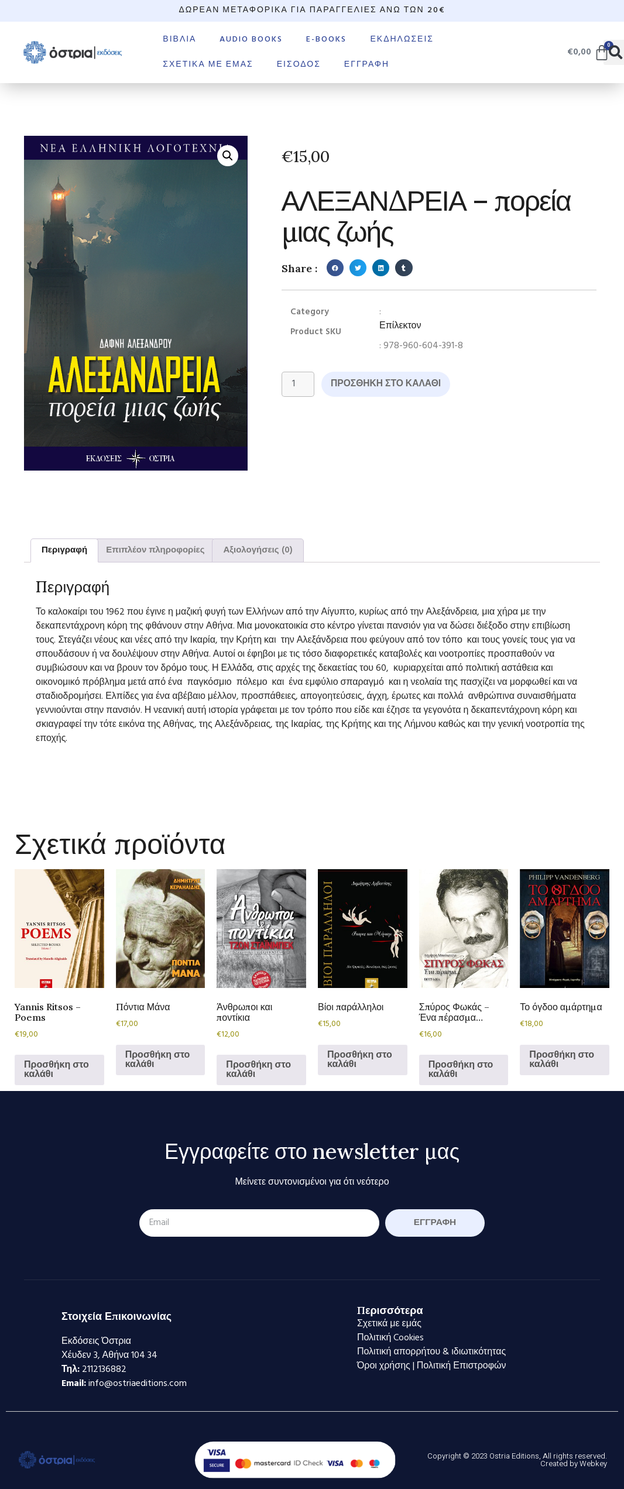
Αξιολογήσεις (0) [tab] (257, 550)
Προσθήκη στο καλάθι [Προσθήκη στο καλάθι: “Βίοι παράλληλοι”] (359, 1060)
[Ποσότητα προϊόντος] (299, 384)
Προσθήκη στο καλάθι (388, 384)
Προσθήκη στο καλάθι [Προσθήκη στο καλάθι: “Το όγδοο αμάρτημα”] (561, 1060)
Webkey (593, 1463)
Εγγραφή (366, 64)
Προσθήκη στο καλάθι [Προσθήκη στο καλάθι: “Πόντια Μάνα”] (157, 1060)
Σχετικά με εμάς (208, 64)
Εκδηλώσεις (402, 39)
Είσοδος (299, 64)
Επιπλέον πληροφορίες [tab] (155, 550)
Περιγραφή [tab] (64, 550)
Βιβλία (179, 39)
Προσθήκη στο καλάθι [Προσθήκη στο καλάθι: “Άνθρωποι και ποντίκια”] (258, 1070)
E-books (326, 39)
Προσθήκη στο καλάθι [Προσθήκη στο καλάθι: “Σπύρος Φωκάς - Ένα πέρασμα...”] (460, 1070)
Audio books (251, 39)
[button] (227, 155)
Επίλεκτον (400, 326)
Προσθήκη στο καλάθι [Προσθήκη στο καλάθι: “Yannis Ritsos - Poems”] (56, 1070)
